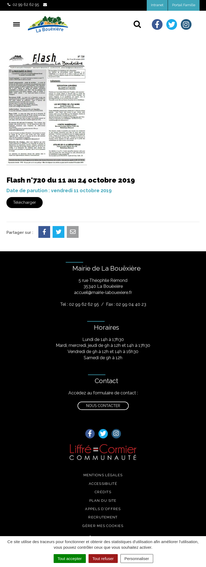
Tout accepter (70, 558)
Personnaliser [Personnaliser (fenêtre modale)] (136, 558)
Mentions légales (103, 475)
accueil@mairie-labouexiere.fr (103, 292)
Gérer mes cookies (102, 526)
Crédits (103, 492)
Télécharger (24, 202)
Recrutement (102, 517)
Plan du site (103, 501)
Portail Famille (183, 5)
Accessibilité (103, 484)
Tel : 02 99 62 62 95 (79, 304)
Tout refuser (103, 558)
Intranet (157, 5)
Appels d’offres (103, 509)
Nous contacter (103, 406)
